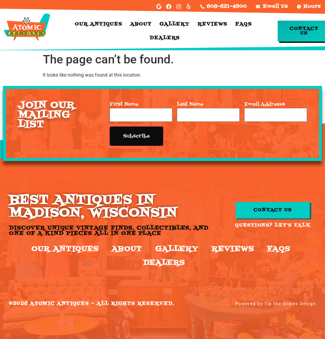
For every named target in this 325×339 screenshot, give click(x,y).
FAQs (243, 24)
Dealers (165, 38)
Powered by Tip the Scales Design (275, 303)
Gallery (175, 24)
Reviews (212, 24)
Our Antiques (98, 24)
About (141, 24)
